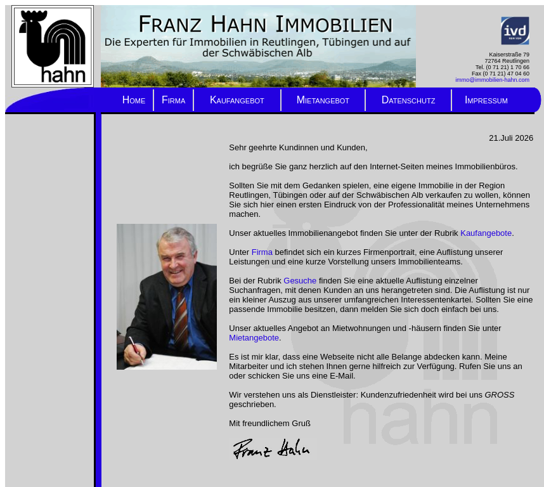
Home (134, 99)
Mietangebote (254, 337)
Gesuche (299, 280)
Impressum (486, 99)
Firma (173, 99)
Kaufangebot (237, 99)
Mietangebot (323, 99)
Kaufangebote (486, 233)
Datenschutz (409, 99)
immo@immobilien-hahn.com (492, 80)
